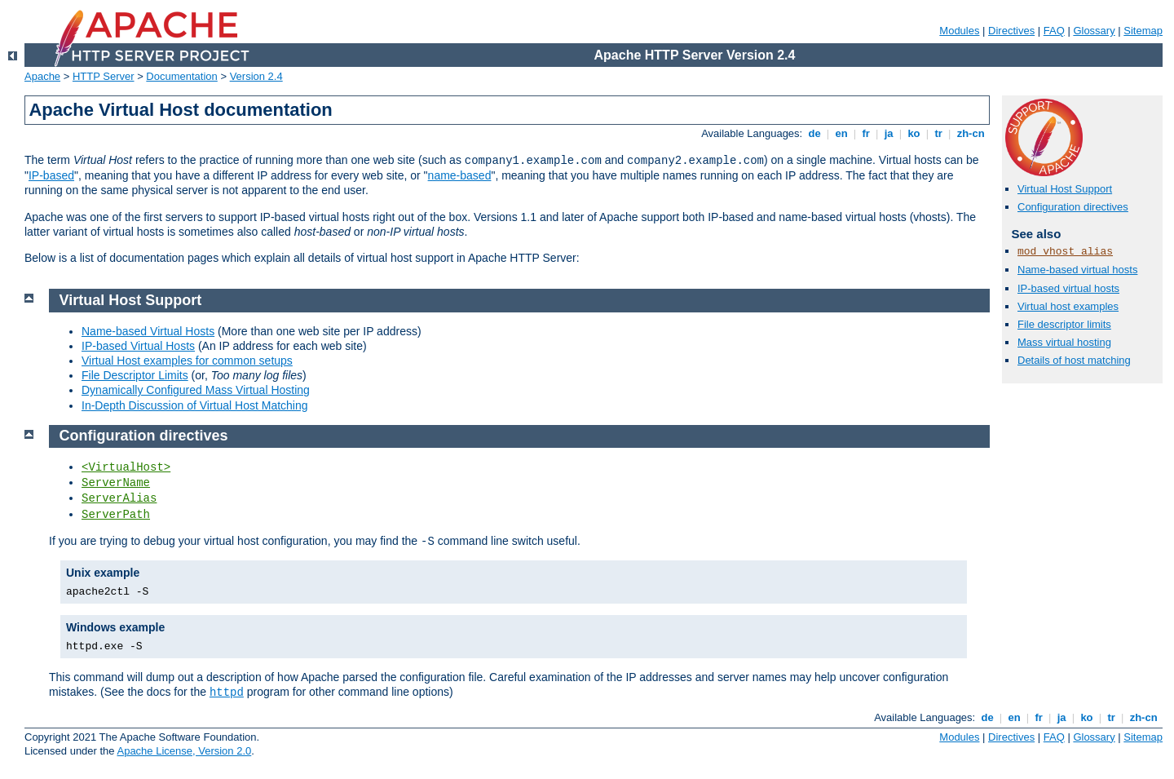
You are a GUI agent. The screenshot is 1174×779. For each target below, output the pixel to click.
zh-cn (970, 133)
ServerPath (116, 514)
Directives (1011, 30)
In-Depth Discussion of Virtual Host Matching (195, 405)
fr (866, 133)
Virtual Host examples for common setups (187, 360)
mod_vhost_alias (1065, 252)
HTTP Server (104, 76)
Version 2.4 (256, 76)
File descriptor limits (1064, 324)
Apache (42, 76)
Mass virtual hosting (1064, 342)
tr (939, 133)
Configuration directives (1072, 207)
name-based (460, 175)
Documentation (181, 76)
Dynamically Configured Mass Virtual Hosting (196, 389)
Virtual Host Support (1064, 189)
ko (914, 133)
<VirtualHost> (126, 467)
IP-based (51, 175)
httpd (227, 692)
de (814, 133)
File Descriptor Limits (135, 375)
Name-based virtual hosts (1077, 269)
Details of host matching (1074, 360)
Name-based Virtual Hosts (148, 331)
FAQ (1054, 30)
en (841, 133)
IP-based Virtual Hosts (138, 345)
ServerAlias (119, 498)
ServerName (116, 482)
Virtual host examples (1068, 306)
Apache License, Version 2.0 (184, 751)
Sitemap (1143, 30)
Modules (959, 30)
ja (888, 133)
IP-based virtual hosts (1068, 288)
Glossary (1093, 30)
